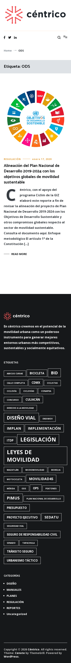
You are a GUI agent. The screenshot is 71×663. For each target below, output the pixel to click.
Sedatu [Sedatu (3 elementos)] (51, 517)
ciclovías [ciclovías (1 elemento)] (28, 391)
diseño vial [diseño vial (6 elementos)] (21, 418)
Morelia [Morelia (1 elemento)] (55, 470)
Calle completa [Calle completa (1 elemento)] (16, 383)
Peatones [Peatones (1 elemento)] (51, 488)
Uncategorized (17, 614)
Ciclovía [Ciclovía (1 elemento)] (11, 391)
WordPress (11, 656)
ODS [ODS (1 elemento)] (24, 488)
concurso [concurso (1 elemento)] (13, 400)
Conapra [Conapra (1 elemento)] (46, 391)
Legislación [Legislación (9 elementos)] (38, 439)
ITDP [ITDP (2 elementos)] (10, 440)
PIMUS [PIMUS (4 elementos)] (13, 498)
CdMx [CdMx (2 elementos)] (36, 382)
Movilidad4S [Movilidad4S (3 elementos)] (41, 479)
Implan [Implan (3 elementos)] (14, 428)
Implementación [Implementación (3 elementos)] (44, 428)
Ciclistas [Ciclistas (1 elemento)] (52, 383)
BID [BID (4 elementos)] (54, 372)
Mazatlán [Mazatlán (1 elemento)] (13, 470)
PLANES (12, 596)
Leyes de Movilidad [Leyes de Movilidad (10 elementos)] (23, 455)
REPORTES (13, 608)
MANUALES (14, 589)
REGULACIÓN (12, 159)
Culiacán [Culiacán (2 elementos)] (33, 399)
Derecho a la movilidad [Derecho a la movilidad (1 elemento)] (20, 408)
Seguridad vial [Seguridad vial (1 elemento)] (15, 526)
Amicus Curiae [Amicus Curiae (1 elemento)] (15, 373)
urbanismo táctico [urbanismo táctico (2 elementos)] (22, 560)
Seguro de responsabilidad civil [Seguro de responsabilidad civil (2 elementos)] (32, 534)
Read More (19, 254)
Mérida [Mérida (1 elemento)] (11, 488)
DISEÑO (11, 583)
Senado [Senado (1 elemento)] (11, 543)
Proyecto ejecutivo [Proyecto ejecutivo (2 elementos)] (22, 517)
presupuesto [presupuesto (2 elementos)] (17, 508)
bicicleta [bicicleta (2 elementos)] (37, 373)
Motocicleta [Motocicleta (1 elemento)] (14, 479)
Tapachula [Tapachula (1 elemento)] (28, 543)
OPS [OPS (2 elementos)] (36, 488)
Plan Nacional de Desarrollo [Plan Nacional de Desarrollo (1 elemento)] (44, 498)
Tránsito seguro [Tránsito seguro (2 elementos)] (20, 551)
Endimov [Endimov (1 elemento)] (48, 418)
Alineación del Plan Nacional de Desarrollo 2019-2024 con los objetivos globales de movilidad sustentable (31, 174)
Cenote (20, 653)
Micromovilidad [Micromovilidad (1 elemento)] (34, 470)
